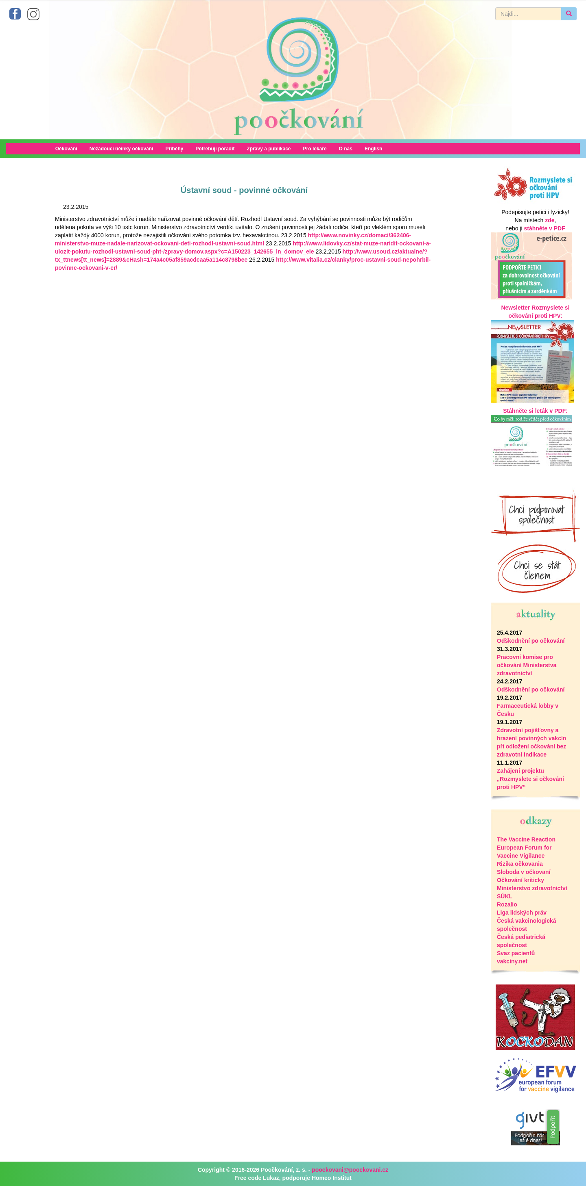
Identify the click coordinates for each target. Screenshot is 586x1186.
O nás (345, 149)
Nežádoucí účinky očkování (121, 149)
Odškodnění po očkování (530, 640)
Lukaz (271, 1178)
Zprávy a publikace (269, 149)
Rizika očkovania (520, 864)
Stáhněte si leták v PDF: (535, 411)
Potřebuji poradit (215, 149)
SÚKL (504, 896)
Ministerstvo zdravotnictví (532, 888)
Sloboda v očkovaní (523, 872)
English (373, 149)
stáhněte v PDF (544, 228)
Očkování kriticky (520, 880)
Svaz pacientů (516, 953)
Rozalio (507, 904)
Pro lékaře (315, 149)
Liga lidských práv (522, 912)
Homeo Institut (332, 1178)
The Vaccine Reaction (526, 839)
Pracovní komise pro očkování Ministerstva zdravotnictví (526, 665)
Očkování (66, 149)
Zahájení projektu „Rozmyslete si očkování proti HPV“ (530, 779)
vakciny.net (512, 961)
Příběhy (174, 149)
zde (549, 220)
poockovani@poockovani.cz (350, 1169)
